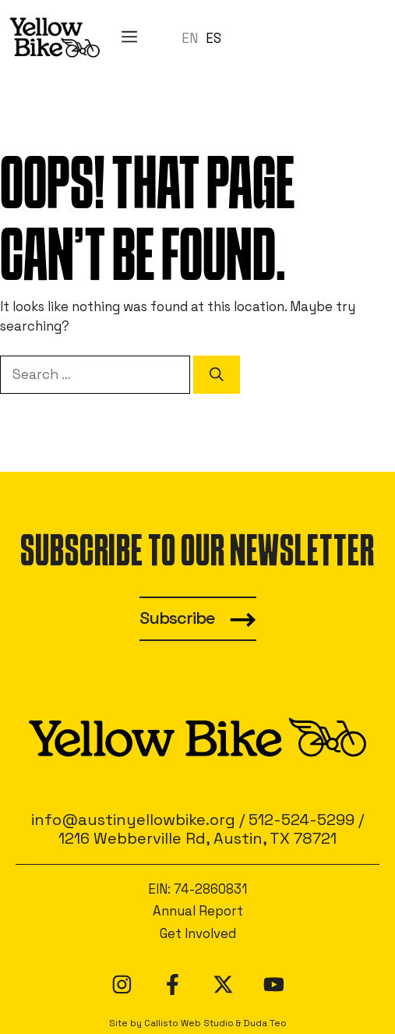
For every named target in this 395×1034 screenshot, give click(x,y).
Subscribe (177, 618)
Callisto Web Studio (189, 1023)
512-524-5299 (301, 819)
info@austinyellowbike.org (133, 819)
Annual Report (198, 910)
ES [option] (213, 38)
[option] (213, 38)
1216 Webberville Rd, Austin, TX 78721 (197, 838)
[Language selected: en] (205, 37)
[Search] (216, 374)
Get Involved (198, 933)
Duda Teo (265, 1023)
